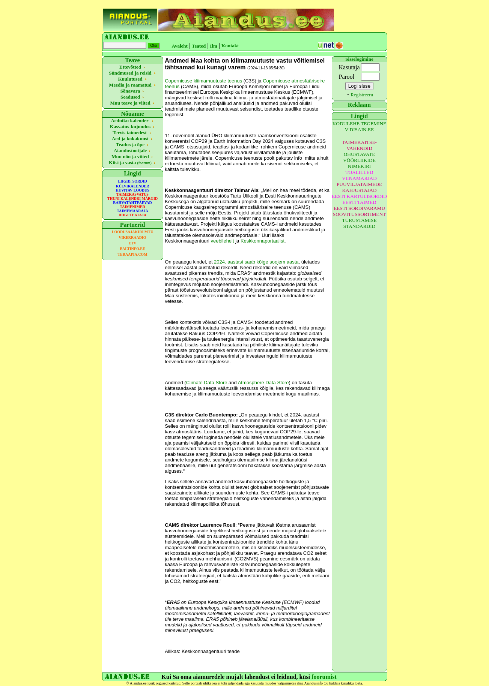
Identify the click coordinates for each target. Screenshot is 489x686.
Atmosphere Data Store (263, 382)
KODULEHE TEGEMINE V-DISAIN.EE (360, 126)
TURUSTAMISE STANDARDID (359, 223)
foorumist (324, 677)
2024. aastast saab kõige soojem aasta (256, 262)
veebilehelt (222, 241)
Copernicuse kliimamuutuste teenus (203, 81)
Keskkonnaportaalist (262, 241)
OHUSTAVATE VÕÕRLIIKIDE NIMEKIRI (359, 160)
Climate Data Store (206, 382)
